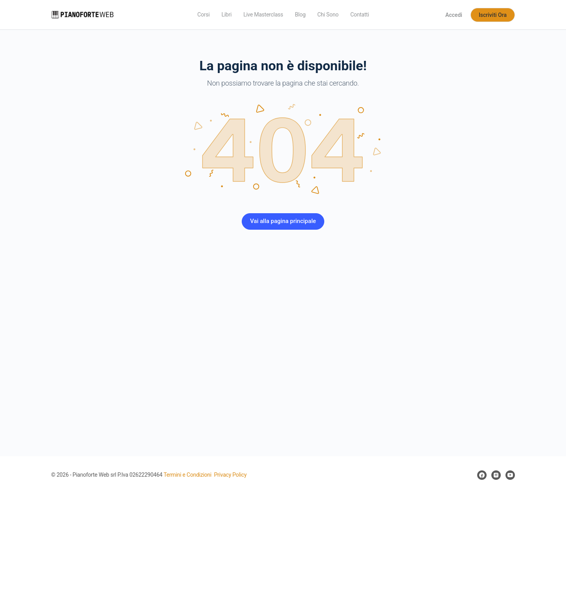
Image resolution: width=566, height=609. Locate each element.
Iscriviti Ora (493, 15)
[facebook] (482, 475)
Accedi (453, 15)
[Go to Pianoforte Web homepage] (82, 14)
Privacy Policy (230, 475)
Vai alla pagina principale (283, 221)
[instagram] (496, 475)
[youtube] (510, 475)
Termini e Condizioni (187, 475)
